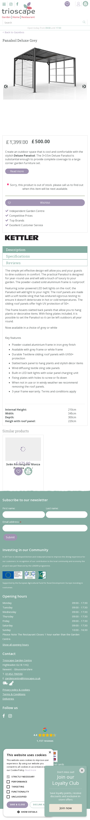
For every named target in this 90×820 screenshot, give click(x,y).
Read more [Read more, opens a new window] (30, 770)
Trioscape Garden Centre (17, 671)
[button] (28, 811)
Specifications (18, 256)
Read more (17, 171)
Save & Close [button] (17, 804)
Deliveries (8, 710)
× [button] (50, 752)
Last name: (52, 519)
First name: (9, 519)
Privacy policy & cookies (16, 700)
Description (15, 249)
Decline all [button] (40, 804)
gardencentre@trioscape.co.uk (22, 689)
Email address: (12, 533)
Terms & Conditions (14, 705)
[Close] (82, 770)
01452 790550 (14, 685)
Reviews (13, 263)
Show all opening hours (16, 655)
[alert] (28, 783)
